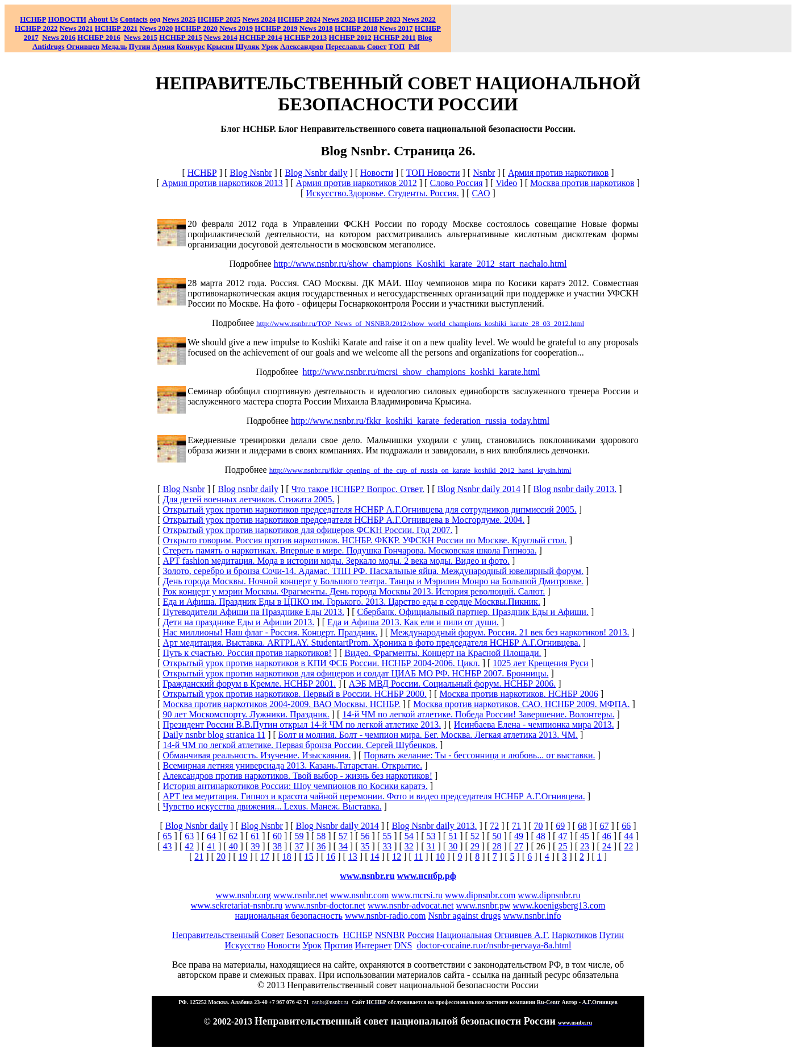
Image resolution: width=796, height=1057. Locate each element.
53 (430, 836)
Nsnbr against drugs (464, 915)
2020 (156, 28)
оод (154, 19)
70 (538, 826)
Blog (425, 37)
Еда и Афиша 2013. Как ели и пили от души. (413, 622)
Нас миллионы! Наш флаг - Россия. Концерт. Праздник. (269, 632)
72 (494, 826)
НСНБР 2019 (276, 28)
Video (506, 183)
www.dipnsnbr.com (480, 895)
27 (518, 846)
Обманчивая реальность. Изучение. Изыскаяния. (256, 755)
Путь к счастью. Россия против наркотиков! (246, 653)
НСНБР (202, 172)
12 (396, 856)
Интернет (373, 945)
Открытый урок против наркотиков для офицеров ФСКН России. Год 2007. (307, 530)
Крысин (220, 46)
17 (264, 856)
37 (299, 846)
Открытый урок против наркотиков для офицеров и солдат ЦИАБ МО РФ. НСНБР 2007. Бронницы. (355, 673)
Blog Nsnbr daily (316, 172)
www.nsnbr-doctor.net (325, 905)
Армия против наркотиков (558, 172)
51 (452, 836)
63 (189, 836)
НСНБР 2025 (219, 19)
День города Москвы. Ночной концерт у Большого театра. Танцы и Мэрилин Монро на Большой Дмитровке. (372, 581)
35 (365, 846)
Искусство (244, 945)
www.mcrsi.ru (417, 895)
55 (386, 836)
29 (475, 846)
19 (243, 856)
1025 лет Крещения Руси (540, 663)
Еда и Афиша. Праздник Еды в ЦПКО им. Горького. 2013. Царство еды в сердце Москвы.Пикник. (351, 601)
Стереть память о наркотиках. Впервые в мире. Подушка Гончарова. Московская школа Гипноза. (349, 550)
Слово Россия (456, 183)
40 (233, 846)
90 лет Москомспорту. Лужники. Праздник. (245, 714)
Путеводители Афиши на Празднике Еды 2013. (253, 612)
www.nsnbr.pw (483, 905)
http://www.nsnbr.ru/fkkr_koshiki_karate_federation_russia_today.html (420, 421)
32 (409, 846)
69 (560, 826)
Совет (272, 935)
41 (211, 846)
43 (167, 846)
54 (409, 836)
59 (299, 836)
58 (321, 836)
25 (562, 846)
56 (365, 836)
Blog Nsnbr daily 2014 (478, 489)
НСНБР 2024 (299, 19)
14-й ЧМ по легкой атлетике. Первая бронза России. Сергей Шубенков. (299, 745)
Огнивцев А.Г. (521, 935)
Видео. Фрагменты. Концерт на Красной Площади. (442, 653)
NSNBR (390, 935)
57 (343, 836)
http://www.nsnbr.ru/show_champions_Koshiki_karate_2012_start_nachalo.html (420, 264)
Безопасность (312, 935)
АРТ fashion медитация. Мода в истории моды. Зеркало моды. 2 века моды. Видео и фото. (335, 560)
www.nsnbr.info (532, 915)
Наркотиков (574, 935)
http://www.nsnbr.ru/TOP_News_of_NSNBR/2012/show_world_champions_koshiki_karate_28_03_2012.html (420, 323)
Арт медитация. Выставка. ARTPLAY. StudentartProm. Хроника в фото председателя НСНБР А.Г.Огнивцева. (371, 642)
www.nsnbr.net (300, 895)
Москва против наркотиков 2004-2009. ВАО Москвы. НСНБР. (281, 704)
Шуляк (248, 46)
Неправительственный (215, 935)
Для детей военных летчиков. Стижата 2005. (248, 499)
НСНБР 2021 (116, 28)
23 (584, 846)
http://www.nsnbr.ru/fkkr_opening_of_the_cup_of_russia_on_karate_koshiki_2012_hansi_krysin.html (420, 470)
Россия (420, 935)
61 (255, 836)
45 (584, 836)
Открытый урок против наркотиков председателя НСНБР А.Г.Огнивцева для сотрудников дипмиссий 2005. (369, 509)
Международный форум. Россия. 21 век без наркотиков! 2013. (509, 632)
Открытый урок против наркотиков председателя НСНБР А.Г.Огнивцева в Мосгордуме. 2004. (343, 520)
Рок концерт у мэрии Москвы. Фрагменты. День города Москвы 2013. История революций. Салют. (353, 591)
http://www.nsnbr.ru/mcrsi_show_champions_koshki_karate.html (421, 372)
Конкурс (191, 46)
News (250, 19)
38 (277, 846)
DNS (403, 945)
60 (277, 836)
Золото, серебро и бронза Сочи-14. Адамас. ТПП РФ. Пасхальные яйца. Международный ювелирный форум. (372, 571)
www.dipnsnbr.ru (549, 895)
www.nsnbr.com (359, 895)
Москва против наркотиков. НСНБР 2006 (518, 694)
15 (309, 856)
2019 (236, 28)
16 (330, 856)
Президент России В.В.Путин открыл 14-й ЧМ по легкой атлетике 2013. (301, 724)
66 (626, 826)
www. (426, 876)
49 (518, 836)
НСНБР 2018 (356, 28)
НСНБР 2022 (36, 28)
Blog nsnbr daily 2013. (575, 489)
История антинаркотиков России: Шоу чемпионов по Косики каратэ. (294, 786)
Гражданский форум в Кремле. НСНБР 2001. (249, 683)
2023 (339, 19)
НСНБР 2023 (378, 19)
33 (386, 846)
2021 (76, 28)
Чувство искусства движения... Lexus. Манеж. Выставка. (271, 806)
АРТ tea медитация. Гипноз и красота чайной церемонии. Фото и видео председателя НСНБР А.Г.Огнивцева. (373, 796)
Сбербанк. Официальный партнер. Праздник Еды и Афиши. (473, 612)
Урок (269, 46)
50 (496, 836)
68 (582, 826)
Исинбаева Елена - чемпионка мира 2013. (534, 724)
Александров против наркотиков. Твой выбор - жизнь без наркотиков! (297, 776)
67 (604, 826)
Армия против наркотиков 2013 (221, 183)
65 (167, 836)
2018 (316, 28)
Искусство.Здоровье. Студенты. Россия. (382, 193)
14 (374, 856)
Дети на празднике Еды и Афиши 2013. (238, 622)
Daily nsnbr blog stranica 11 (213, 735)
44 (628, 836)
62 (233, 836)
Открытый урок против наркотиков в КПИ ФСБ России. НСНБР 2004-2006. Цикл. (321, 663)
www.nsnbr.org (243, 895)
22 (628, 846)
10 (440, 856)
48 (540, 836)
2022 (419, 19)
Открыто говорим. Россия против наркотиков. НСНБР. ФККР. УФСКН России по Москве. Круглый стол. (364, 540)
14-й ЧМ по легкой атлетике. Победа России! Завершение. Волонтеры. (478, 714)
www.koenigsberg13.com (558, 905)
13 (352, 856)
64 (211, 836)
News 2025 (179, 19)
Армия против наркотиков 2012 (355, 183)
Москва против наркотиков (582, 183)
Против (338, 945)
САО (481, 193)
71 (516, 826)
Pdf (414, 46)
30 (452, 846)
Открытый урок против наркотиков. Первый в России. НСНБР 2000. (294, 694)
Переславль (345, 46)
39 (255, 846)
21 (198, 856)
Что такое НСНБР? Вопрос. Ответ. (357, 489)
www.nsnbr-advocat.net (410, 905)
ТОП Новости (433, 172)
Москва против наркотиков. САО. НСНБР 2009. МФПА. (521, 704)
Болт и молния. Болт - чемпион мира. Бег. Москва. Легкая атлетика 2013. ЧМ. (428, 735)
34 (343, 846)
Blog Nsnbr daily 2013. (434, 826)
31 (430, 846)
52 (475, 836)
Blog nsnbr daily (248, 489)
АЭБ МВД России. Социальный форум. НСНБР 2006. (452, 683)
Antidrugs (48, 46)
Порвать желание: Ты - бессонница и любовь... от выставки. (479, 755)
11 (418, 856)
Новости (376, 172)
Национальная (464, 935)
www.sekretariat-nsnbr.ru (237, 905)
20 (221, 856)
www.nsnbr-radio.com (385, 915)
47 (562, 836)
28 (496, 846)
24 (606, 846)
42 (189, 846)
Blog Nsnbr (251, 172)
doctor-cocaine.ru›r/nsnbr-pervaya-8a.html (493, 945)
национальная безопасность (288, 915)
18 (286, 856)
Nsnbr (484, 172)
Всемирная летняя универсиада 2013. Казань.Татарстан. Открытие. (292, 765)
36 (321, 846)
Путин (611, 935)
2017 (396, 28)
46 (606, 836)
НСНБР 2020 (196, 28)
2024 (267, 19)
